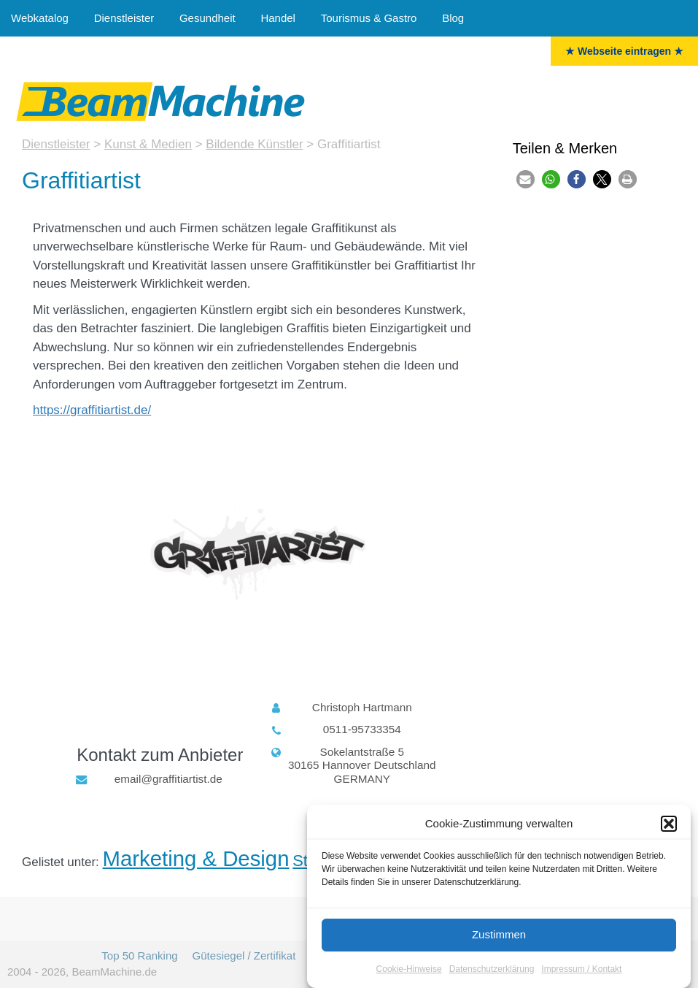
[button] (669, 826)
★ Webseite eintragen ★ (624, 51)
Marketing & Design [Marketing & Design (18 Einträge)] (196, 858)
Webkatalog (40, 18)
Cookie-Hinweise (409, 970)
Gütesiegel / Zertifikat (244, 955)
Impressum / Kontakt (581, 970)
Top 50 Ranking (139, 955)
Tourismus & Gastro (369, 18)
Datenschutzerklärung (492, 970)
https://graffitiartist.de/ (92, 410)
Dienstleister (124, 18)
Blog (453, 18)
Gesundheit (207, 18)
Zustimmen (499, 936)
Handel (277, 18)
